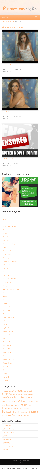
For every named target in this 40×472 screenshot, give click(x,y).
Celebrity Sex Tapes (10, 244)
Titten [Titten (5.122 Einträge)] (14, 415)
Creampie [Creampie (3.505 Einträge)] (19, 394)
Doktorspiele (7, 258)
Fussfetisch (7, 282)
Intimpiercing (7, 310)
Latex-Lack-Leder (9, 317)
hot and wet (6, 65)
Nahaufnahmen (8, 331)
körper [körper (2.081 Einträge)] (36, 401)
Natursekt (6, 335)
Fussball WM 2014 (9, 279)
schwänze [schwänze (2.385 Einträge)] (18, 412)
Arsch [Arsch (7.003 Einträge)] (20, 390)
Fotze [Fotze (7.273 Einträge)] (21, 397)
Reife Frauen (7, 345)
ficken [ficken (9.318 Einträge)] (14, 397)
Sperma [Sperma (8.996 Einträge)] (33, 411)
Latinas (5, 321)
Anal (4, 216)
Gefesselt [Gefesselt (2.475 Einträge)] (12, 401)
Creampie (6, 247)
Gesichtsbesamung (9, 293)
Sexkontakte (19, 463)
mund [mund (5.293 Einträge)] (17, 405)
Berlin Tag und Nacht (10, 226)
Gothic (5, 296)
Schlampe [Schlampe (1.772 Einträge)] (26, 408)
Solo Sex (6, 366)
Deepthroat (7, 251)
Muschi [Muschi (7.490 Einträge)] (24, 404)
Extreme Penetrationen (11, 265)
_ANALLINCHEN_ (8, 432)
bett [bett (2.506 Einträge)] (30, 391)
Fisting (5, 272)
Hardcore (6, 303)
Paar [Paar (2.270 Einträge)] (12, 408)
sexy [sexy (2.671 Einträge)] (27, 412)
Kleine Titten (7, 314)
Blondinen (6, 230)
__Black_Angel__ (8, 425)
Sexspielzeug (7, 363)
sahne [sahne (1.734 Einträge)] (21, 408)
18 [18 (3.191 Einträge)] (3, 391)
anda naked (6, 112)
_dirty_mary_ (7, 439)
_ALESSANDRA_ (8, 429)
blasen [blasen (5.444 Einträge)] (5, 393)
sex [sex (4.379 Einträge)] (23, 412)
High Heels (6, 307)
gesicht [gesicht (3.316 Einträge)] (25, 401)
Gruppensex (7, 300)
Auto (4, 223)
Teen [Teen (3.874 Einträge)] (9, 415)
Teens (5, 373)
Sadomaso (6, 356)
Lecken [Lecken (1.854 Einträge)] (4, 405)
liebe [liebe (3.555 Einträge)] (8, 405)
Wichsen (6, 380)
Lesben (5, 324)
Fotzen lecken (7, 275)
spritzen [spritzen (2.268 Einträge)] (4, 415)
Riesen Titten (7, 349)
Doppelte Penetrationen (11, 261)
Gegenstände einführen (11, 289)
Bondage (6, 240)
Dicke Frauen (7, 254)
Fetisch (5, 268)
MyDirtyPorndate (9, 328)
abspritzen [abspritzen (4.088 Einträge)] (8, 391)
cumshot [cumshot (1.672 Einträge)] (26, 394)
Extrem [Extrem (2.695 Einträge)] (4, 397)
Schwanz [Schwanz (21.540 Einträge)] (8, 411)
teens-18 (6, 377)
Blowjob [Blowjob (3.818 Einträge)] (12, 394)
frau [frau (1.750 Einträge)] (26, 397)
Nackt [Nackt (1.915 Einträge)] (30, 405)
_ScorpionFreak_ (8, 446)
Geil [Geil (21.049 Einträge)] (19, 401)
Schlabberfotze (8, 359)
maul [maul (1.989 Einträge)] (11, 405)
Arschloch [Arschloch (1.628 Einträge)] (25, 391)
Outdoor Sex (7, 342)
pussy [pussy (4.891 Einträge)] (16, 407)
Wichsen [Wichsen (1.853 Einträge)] (30, 415)
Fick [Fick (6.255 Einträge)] (9, 397)
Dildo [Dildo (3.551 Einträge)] (31, 394)
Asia (4, 219)
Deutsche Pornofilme (8, 21)
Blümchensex (7, 237)
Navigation (6, 17)
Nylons (5, 338)
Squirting (6, 370)
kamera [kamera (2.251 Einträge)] (31, 401)
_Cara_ (5, 436)
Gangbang (6, 286)
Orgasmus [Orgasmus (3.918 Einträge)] (6, 408)
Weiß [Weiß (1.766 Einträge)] (26, 415)
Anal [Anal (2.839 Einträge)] (14, 391)
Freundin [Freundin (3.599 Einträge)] (5, 401)
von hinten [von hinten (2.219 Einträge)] (21, 415)
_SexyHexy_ (7, 450)
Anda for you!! (7, 159)
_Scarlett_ (6, 443)
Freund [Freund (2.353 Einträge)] (30, 397)
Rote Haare (7, 352)
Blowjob (5, 233)
